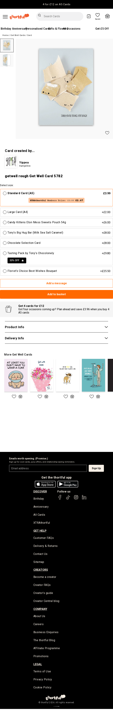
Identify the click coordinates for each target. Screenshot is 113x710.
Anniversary (19, 28)
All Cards (39, 515)
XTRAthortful (41, 523)
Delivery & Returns (45, 546)
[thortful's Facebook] (60, 499)
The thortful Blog (44, 641)
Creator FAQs (42, 585)
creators (40, 570)
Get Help (40, 531)
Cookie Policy (42, 688)
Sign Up (96, 468)
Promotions (41, 657)
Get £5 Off (102, 28)
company (40, 609)
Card (29, 35)
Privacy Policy (42, 680)
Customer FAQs (43, 538)
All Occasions (71, 28)
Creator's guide (43, 593)
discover (40, 491)
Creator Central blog (46, 601)
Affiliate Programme (46, 649)
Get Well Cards (17, 35)
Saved (97, 19)
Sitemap (38, 562)
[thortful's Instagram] (76, 499)
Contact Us (40, 554)
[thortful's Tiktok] (68, 499)
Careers (38, 625)
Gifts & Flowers (58, 28)
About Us (39, 617)
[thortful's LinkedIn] (84, 499)
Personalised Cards (38, 28)
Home (5, 35)
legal (37, 665)
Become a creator (44, 577)
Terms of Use (42, 672)
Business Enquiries (46, 633)
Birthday (6, 28)
